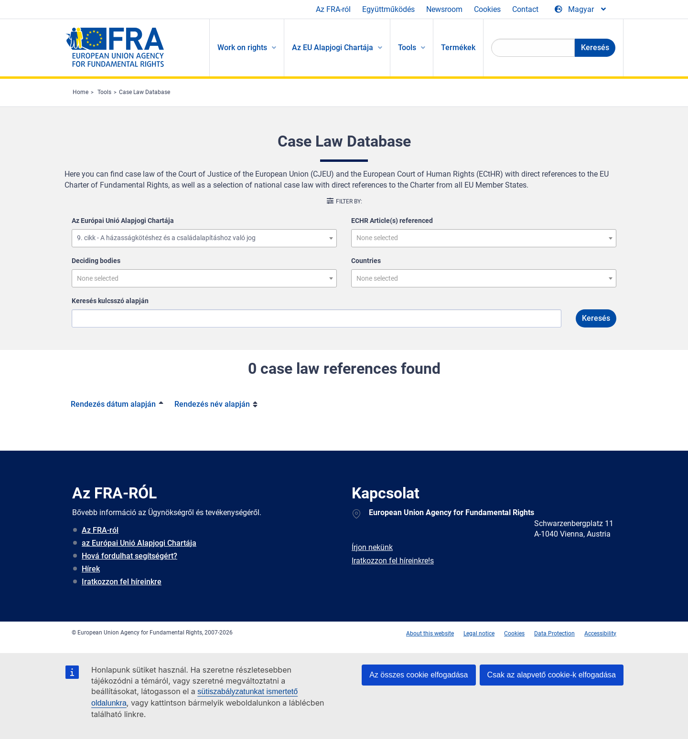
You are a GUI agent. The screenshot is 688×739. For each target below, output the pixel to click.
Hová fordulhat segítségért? (129, 555)
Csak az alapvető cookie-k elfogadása (551, 675)
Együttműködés (388, 9)
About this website (430, 633)
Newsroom (444, 9)
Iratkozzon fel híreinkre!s (393, 560)
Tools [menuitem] (407, 47)
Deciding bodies (96, 260)
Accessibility (600, 633)
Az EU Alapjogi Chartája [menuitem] (332, 47)
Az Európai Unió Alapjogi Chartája (123, 220)
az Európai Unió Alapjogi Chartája (139, 543)
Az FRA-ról (333, 9)
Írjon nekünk (372, 547)
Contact (525, 9)
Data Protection (554, 633)
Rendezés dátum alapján (113, 404)
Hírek (91, 568)
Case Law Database (144, 92)
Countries (366, 260)
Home (80, 92)
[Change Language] (581, 9)
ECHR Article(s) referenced (392, 220)
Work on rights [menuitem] (242, 47)
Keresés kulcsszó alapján (110, 301)
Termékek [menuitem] (458, 47)
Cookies (487, 9)
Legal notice (478, 633)
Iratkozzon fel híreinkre (121, 581)
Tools (104, 92)
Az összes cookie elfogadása (418, 675)
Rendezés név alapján (212, 404)
